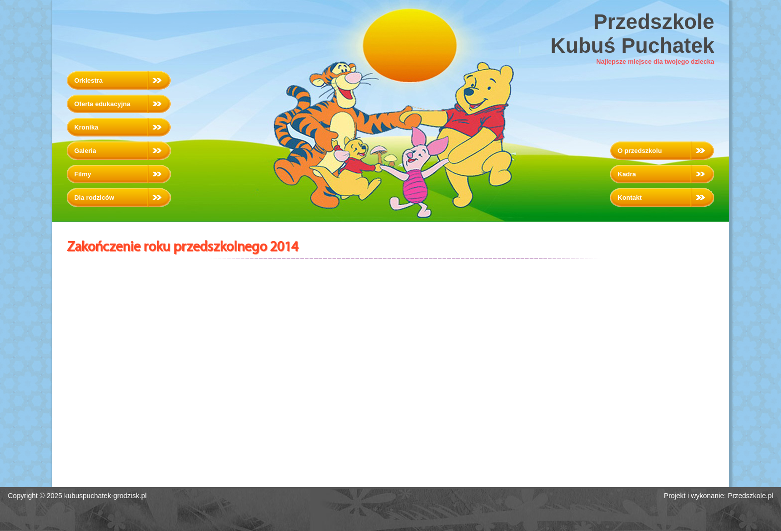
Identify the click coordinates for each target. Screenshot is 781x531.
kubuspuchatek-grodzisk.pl (105, 496)
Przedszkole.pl (750, 496)
